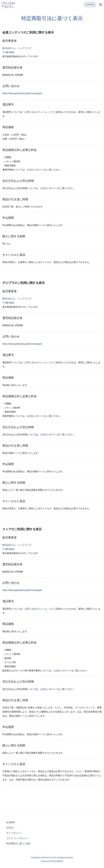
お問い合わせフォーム (36, 112)
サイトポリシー (14, 833)
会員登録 (89, 4)
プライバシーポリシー (17, 838)
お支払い (31, 169)
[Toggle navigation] (100, 4)
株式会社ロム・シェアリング (16, 48)
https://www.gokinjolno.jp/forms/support (22, 93)
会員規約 (10, 822)
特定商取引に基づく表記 (18, 843)
